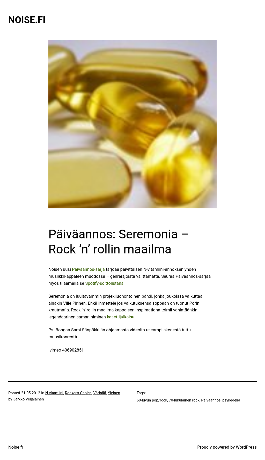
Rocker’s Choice (78, 393)
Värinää (99, 393)
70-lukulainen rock (184, 400)
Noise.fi (27, 19)
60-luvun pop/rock (152, 400)
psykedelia (231, 400)
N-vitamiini (54, 393)
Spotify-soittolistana (104, 283)
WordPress (246, 447)
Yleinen (114, 393)
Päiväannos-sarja (88, 269)
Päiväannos (211, 400)
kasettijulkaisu (120, 317)
